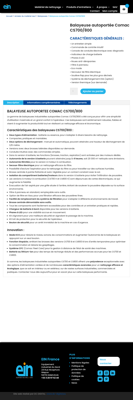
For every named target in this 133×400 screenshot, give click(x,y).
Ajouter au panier (93, 91)
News (74, 382)
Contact (94, 11)
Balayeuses (42, 16)
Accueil (9, 16)
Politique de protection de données (79, 369)
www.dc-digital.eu (56, 393)
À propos (102, 7)
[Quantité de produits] (74, 91)
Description (13, 102)
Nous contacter (106, 361)
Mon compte (109, 11)
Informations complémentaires (43, 102)
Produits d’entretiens (78, 7)
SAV (115, 7)
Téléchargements (77, 102)
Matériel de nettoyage (48, 7)
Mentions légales (80, 362)
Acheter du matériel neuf (25, 16)
